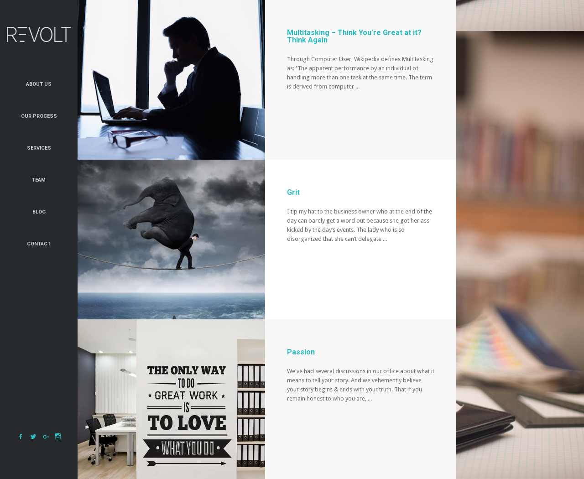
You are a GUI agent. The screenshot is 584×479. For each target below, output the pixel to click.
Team (39, 180)
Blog (39, 212)
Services (39, 148)
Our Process (39, 116)
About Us (39, 84)
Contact (39, 244)
